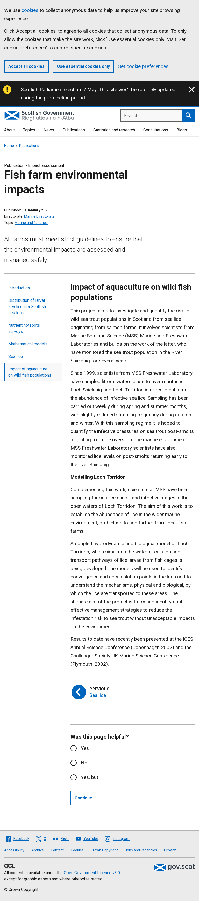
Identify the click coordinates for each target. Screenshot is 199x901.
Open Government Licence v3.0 (92, 872)
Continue (83, 798)
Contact (57, 850)
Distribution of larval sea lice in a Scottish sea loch (27, 306)
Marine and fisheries (31, 223)
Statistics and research (114, 130)
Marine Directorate (39, 216)
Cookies (77, 850)
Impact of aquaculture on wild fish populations (29, 372)
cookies (30, 10)
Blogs (181, 130)
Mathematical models (27, 344)
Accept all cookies (26, 66)
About (9, 130)
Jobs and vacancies (141, 850)
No (84, 763)
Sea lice (15, 356)
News (49, 130)
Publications (73, 130)
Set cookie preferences (143, 66)
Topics (29, 130)
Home (9, 146)
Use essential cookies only (83, 66)
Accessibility (14, 850)
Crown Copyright (104, 850)
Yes (85, 748)
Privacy (170, 850)
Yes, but (89, 777)
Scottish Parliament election (51, 89)
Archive (37, 850)
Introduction (19, 287)
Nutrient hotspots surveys (24, 328)
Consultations (155, 130)
